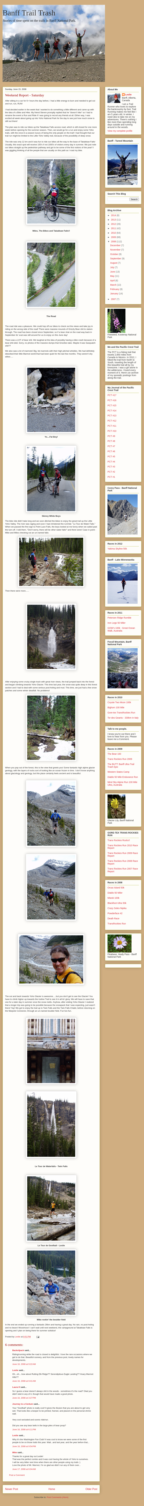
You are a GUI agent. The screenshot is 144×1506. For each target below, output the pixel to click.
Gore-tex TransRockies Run (121, 712)
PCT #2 (111, 471)
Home (51, 1489)
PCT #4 (111, 461)
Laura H (16, 1387)
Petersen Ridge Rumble (119, 617)
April (112, 280)
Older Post (91, 1489)
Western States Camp (118, 772)
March (113, 285)
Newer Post (11, 1489)
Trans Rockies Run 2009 (120, 759)
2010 (114, 233)
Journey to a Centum (22, 1404)
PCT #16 (112, 400)
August (114, 263)
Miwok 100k (113, 898)
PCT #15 (112, 405)
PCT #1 (111, 477)
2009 (114, 237)
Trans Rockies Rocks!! (119, 840)
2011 (114, 228)
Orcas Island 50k (116, 887)
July (112, 267)
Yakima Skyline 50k (117, 548)
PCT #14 (112, 410)
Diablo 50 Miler (115, 892)
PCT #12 (112, 420)
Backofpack (18, 1350)
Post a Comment (17, 1475)
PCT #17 (112, 395)
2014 (114, 215)
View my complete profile (120, 131)
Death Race (113, 918)
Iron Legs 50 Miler (116, 623)
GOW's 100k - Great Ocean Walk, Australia (121, 629)
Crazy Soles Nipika (117, 908)
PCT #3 (111, 466)
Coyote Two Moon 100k (119, 702)
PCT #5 (111, 456)
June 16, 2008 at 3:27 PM (24, 1398)
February (115, 289)
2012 (114, 224)
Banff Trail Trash (29, 13)
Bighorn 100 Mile (116, 707)
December (115, 245)
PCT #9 (111, 436)
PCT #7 (111, 446)
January (114, 293)
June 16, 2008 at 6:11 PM (24, 1429)
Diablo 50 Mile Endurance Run (123, 777)
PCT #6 (111, 451)
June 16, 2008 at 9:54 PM (24, 1446)
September (116, 258)
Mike (14, 1452)
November (115, 249)
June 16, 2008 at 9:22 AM (24, 1364)
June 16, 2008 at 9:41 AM (24, 1381)
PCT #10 (112, 431)
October (114, 254)
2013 (114, 219)
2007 (114, 299)
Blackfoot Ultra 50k (117, 903)
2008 (114, 241)
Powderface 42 (115, 913)
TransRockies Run (117, 923)
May (112, 276)
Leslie (15, 1370)
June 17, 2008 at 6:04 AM (24, 1469)
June (113, 271)
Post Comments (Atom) (57, 1497)
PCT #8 (111, 441)
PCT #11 (112, 426)
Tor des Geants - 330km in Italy (123, 717)
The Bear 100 (114, 754)
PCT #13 (112, 415)
